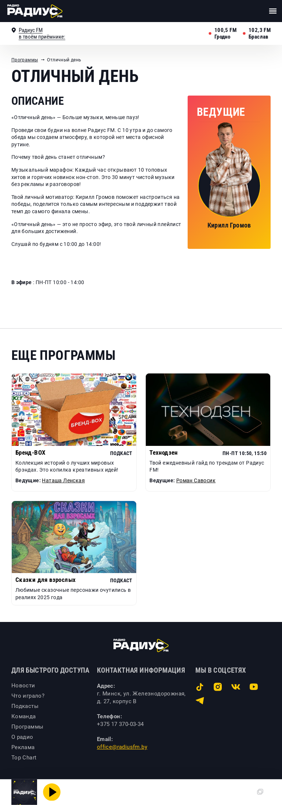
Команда (23, 716)
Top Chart (24, 757)
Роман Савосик (196, 480)
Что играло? (27, 696)
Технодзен (163, 453)
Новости (23, 685)
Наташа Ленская (63, 480)
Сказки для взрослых (45, 580)
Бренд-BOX (30, 453)
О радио (22, 737)
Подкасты (25, 706)
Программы (24, 59)
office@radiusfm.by (122, 747)
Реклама (23, 747)
